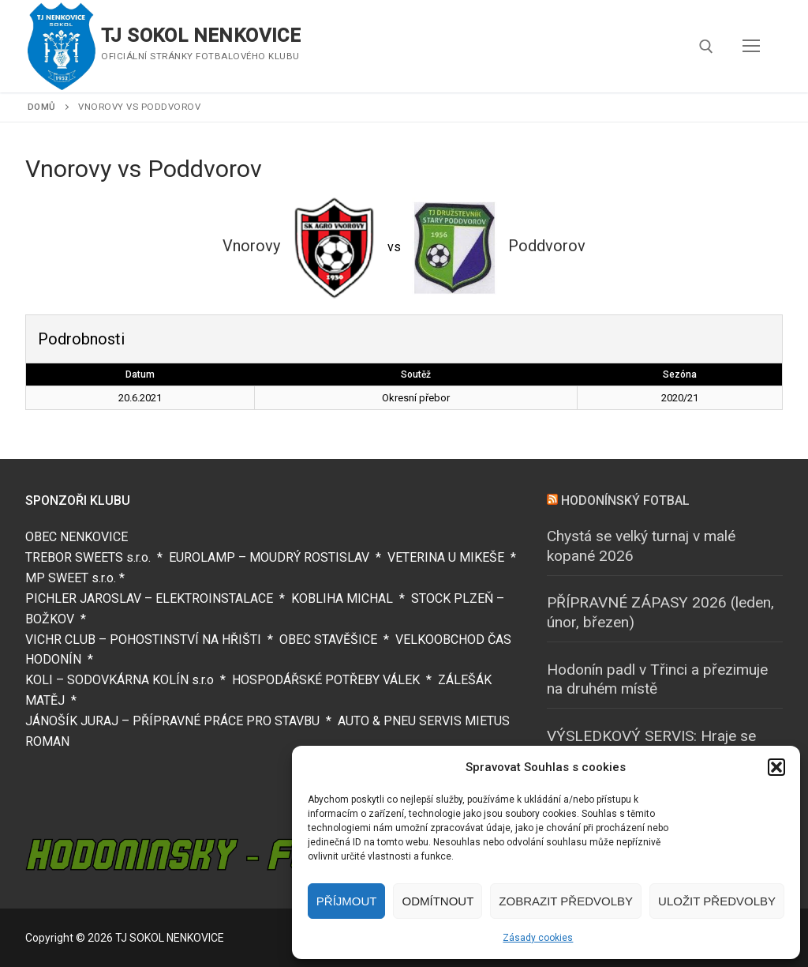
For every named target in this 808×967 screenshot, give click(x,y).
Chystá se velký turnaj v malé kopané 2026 (641, 546)
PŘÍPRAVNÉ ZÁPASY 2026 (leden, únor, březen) (660, 612)
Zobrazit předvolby (566, 901)
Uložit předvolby (717, 901)
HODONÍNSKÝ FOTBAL (625, 500)
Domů (42, 106)
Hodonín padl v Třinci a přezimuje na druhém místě (657, 679)
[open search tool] (706, 47)
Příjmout (346, 901)
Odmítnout (437, 901)
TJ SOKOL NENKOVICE (201, 35)
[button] (776, 767)
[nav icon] (751, 46)
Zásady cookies (538, 937)
